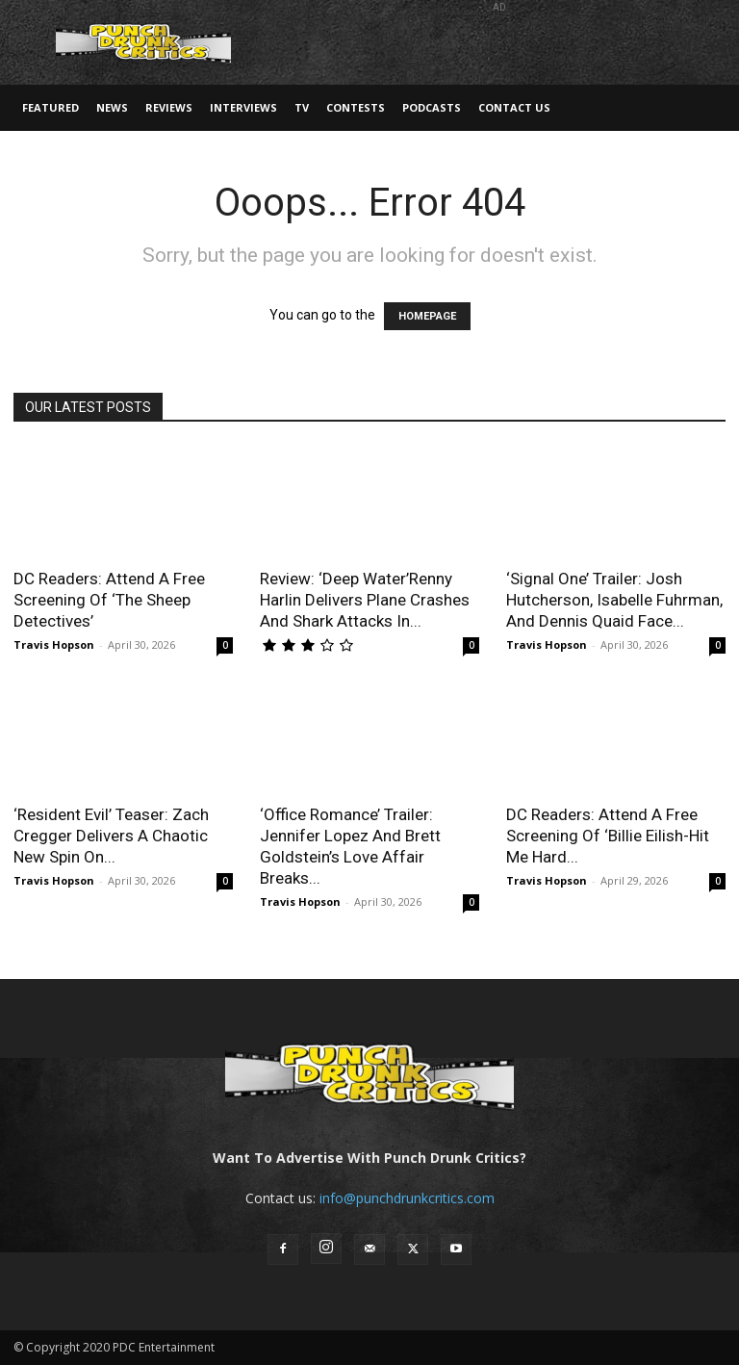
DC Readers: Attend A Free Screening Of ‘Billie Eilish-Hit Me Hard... (607, 835)
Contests (355, 107)
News (112, 107)
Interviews (243, 107)
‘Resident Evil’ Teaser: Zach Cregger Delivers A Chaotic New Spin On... (111, 835)
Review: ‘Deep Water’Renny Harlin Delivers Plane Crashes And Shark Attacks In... (365, 600)
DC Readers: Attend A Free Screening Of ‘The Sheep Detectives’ (109, 600)
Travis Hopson (53, 644)
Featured (50, 107)
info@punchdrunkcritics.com (407, 1198)
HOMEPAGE (427, 316)
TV (301, 107)
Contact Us (514, 107)
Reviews (168, 107)
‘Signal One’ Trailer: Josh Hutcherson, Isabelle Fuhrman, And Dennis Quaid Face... (614, 600)
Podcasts (431, 107)
